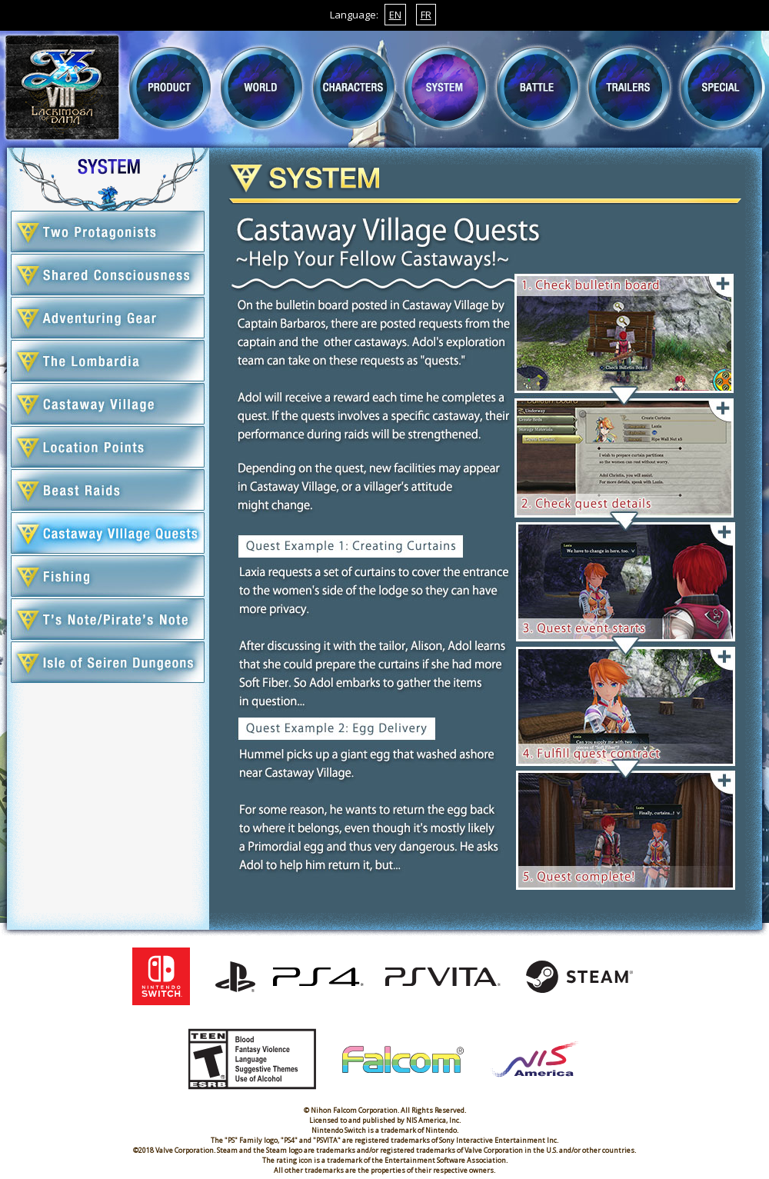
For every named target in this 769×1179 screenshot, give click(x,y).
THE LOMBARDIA (108, 360)
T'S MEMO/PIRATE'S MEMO (108, 619)
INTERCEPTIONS (108, 490)
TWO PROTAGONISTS (108, 231)
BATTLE (537, 87)
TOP (62, 87)
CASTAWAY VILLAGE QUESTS (108, 533)
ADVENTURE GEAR (108, 317)
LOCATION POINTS (108, 447)
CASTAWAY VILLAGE (108, 404)
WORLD (261, 87)
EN (395, 15)
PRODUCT (170, 87)
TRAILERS (629, 87)
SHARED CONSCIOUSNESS (108, 274)
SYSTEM (445, 87)
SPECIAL (721, 87)
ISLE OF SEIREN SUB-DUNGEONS (108, 662)
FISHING (108, 576)
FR (426, 15)
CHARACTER (353, 87)
